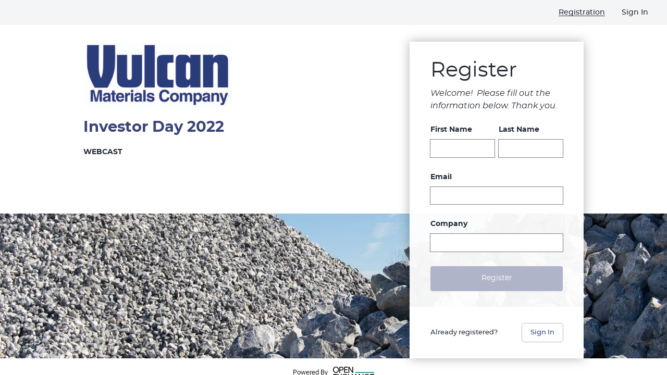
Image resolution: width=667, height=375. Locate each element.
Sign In (542, 332)
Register (496, 278)
